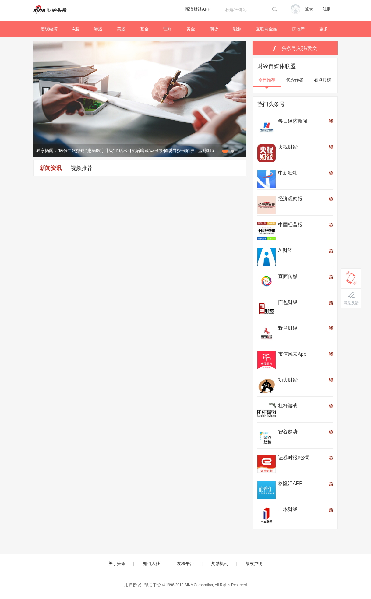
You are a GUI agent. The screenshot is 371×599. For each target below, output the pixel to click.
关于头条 (116, 563)
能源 (237, 28)
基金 (144, 28)
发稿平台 (185, 563)
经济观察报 (290, 198)
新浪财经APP (197, 9)
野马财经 (288, 328)
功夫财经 (288, 379)
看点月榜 (322, 79)
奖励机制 (219, 563)
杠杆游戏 (288, 405)
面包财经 (288, 302)
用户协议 (132, 584)
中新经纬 (288, 172)
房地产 (298, 28)
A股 (75, 28)
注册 (327, 9)
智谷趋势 (288, 431)
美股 (121, 28)
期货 (214, 28)
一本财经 (288, 509)
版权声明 (254, 563)
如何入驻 (151, 563)
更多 (323, 28)
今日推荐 (266, 79)
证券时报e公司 (294, 457)
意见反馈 (351, 303)
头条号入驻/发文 (299, 48)
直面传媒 (288, 276)
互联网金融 (266, 28)
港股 (98, 28)
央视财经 (288, 147)
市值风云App (292, 354)
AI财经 (285, 250)
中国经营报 (290, 224)
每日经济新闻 (292, 121)
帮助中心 (152, 584)
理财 (167, 28)
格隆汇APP (290, 483)
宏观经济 (49, 28)
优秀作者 (294, 79)
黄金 (190, 28)
